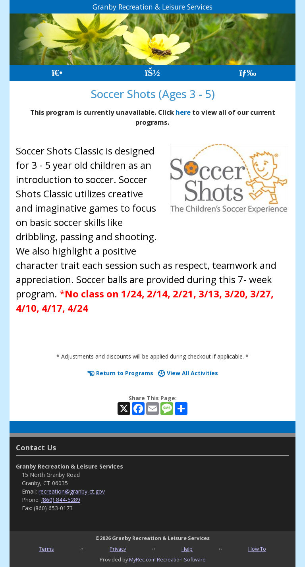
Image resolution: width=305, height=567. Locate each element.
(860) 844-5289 (60, 499)
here (183, 112)
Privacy (118, 548)
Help (187, 548)
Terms (46, 548)
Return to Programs (120, 373)
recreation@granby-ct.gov (72, 491)
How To (257, 548)
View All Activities (188, 373)
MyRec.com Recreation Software (167, 559)
